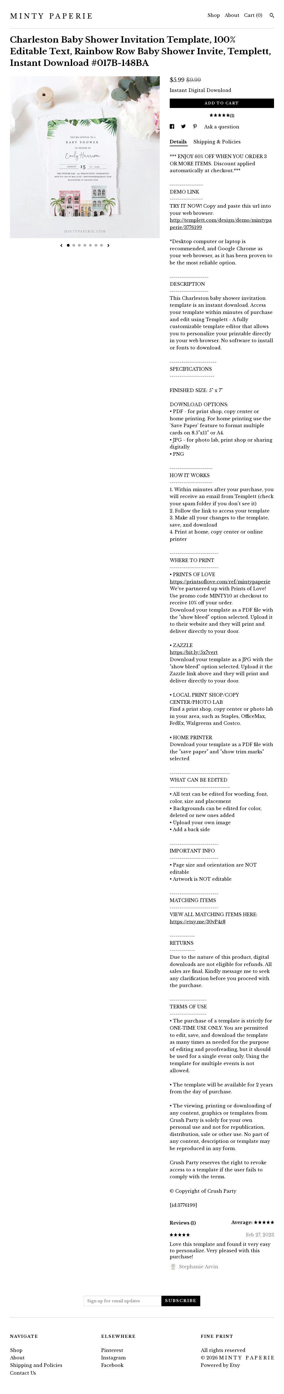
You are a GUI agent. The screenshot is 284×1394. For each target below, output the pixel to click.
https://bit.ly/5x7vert (194, 652)
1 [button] (68, 245)
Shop (213, 15)
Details (179, 142)
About (232, 15)
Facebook (112, 1365)
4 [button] (84, 245)
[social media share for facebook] (173, 127)
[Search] (272, 16)
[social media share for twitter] (184, 127)
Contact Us (23, 1373)
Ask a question (221, 127)
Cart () (253, 15)
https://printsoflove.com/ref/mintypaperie (220, 581)
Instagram (113, 1357)
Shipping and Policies (36, 1365)
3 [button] (79, 245)
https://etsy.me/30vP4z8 (197, 921)
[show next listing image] (108, 246)
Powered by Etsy (220, 1365)
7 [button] (101, 245)
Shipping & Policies (217, 142)
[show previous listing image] (61, 246)
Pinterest (112, 1350)
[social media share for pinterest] (196, 127)
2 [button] (73, 245)
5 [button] (90, 245)
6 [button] (96, 245)
